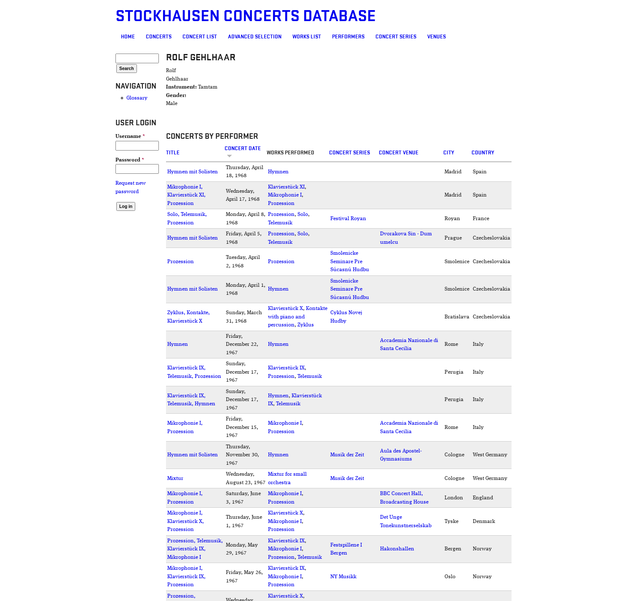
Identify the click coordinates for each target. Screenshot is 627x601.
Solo (302, 214)
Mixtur (175, 478)
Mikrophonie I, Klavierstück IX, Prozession (186, 577)
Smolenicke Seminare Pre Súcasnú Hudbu (349, 261)
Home (128, 36)
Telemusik (280, 223)
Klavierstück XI (286, 187)
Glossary (136, 98)
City (448, 152)
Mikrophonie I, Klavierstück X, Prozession (185, 521)
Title (173, 152)
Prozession (281, 203)
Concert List (199, 36)
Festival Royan (348, 218)
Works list (306, 36)
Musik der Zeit (347, 455)
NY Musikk (343, 576)
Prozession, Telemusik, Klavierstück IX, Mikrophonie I (195, 549)
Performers (348, 36)
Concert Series (395, 36)
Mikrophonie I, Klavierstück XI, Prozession (186, 195)
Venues (436, 36)
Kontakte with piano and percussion (297, 317)
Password (129, 160)
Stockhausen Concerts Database (245, 16)
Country (483, 152)
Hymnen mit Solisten (192, 172)
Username (130, 136)
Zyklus (305, 325)
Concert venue (398, 152)
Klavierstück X (285, 308)
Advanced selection (254, 36)
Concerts (158, 36)
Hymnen (278, 172)
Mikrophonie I (285, 195)
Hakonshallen (397, 549)
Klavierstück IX (286, 368)
